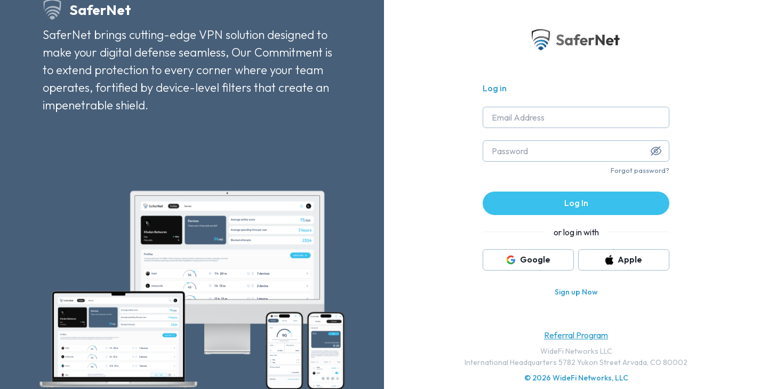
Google (528, 259)
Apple (623, 259)
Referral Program (576, 335)
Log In (576, 202)
